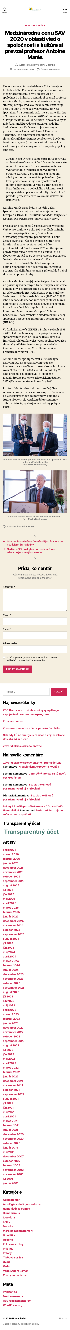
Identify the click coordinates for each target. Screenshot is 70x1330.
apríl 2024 (9, 956)
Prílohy (7, 1253)
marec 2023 (11, 1014)
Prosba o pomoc (13, 721)
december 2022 (13, 1027)
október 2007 (11, 1160)
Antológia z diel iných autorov (22, 1204)
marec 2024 (11, 961)
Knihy (6, 1221)
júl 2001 (8, 1178)
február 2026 (11, 858)
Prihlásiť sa (10, 1291)
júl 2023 (8, 996)
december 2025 (13, 867)
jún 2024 (8, 947)
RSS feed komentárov (17, 1300)
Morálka (8, 1226)
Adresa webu (10, 643)
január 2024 (10, 969)
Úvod (6, 1261)
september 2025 (13, 881)
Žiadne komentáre (50, 69)
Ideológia (9, 1217)
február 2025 (11, 912)
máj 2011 (8, 1152)
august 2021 (11, 1098)
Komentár (9, 587)
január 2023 (10, 1023)
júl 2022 (8, 1049)
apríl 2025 (9, 903)
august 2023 (11, 992)
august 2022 (11, 1045)
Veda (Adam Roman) (16, 1270)
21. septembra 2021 (24, 69)
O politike (9, 1235)
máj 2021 (9, 1112)
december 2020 (13, 1134)
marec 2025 (11, 907)
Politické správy (13, 1244)
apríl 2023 (9, 1009)
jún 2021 (8, 1107)
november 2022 (13, 1032)
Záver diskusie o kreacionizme (22, 746)
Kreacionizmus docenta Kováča (39, 766)
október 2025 (11, 876)
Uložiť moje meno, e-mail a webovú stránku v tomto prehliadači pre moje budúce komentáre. (31, 659)
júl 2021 (8, 1103)
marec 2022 (10, 1067)
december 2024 (13, 921)
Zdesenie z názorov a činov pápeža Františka (31, 728)
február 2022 (11, 1072)
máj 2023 (9, 1005)
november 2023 (13, 978)
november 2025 (13, 872)
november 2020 (13, 1138)
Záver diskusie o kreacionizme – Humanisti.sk (32, 762)
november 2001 (13, 1174)
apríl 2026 (9, 849)
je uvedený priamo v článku (40, 64)
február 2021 (11, 1125)
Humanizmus (11, 1213)
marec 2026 (11, 854)
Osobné (8, 1239)
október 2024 (11, 929)
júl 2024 (8, 943)
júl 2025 (8, 889)
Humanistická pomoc (16, 1208)
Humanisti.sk (19, 1318)
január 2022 (10, 1076)
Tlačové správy (35, 25)
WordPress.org (12, 1305)
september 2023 (13, 987)
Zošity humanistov (15, 1275)
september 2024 (13, 934)
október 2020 (11, 1143)
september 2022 (13, 1040)
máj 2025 (9, 898)
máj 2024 (9, 952)
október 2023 (11, 983)
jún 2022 (8, 1054)
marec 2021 (10, 1120)
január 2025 (10, 916)
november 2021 (13, 1085)
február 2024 (11, 965)
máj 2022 (9, 1058)
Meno (7, 615)
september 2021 (13, 1094)
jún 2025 (8, 894)
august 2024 (11, 938)
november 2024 (13, 925)
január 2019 (10, 1147)
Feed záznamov (13, 1296)
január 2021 (10, 1129)
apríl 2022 (9, 1063)
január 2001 (10, 1183)
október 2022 (11, 1036)
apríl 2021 (9, 1116)
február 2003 (11, 1165)
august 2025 (11, 885)
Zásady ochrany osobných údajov (21, 1323)
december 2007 (13, 1156)
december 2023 (13, 974)
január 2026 (10, 863)
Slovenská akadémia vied (20, 526)
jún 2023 (8, 1000)
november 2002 (13, 1169)
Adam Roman (11, 1199)
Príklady (8, 1248)
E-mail (7, 629)
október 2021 (11, 1089)
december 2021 (13, 1080)
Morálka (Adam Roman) (18, 1230)
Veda (6, 1266)
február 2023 (11, 1018)
